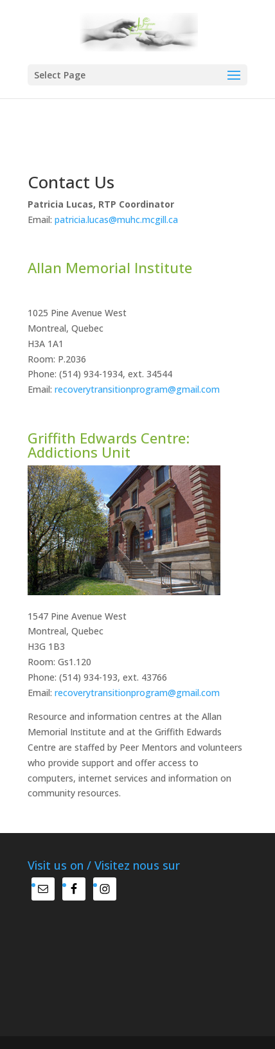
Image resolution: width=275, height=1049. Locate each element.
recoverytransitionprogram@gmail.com (137, 389)
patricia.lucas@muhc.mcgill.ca (116, 219)
